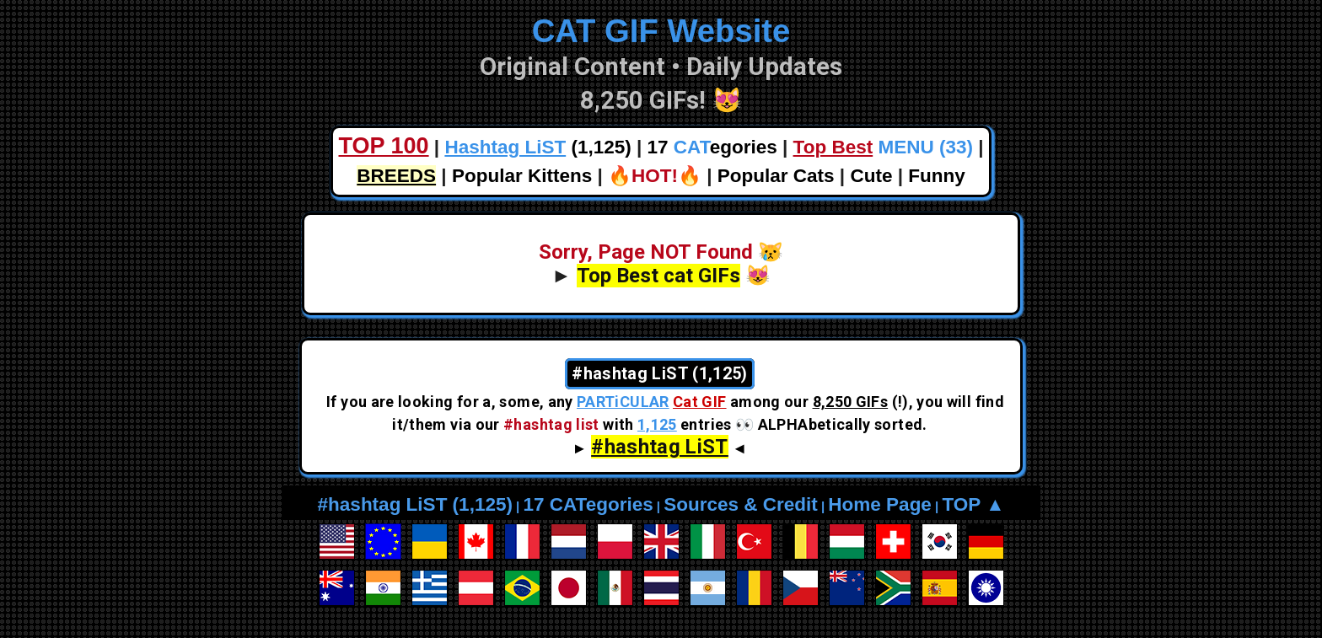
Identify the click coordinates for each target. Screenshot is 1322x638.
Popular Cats (776, 175)
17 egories (712, 147)
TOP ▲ (973, 504)
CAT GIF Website (661, 31)
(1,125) (537, 147)
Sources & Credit (741, 504)
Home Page (880, 504)
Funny (936, 175)
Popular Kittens (522, 175)
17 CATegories (588, 504)
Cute (871, 175)
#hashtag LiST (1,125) (415, 504)
